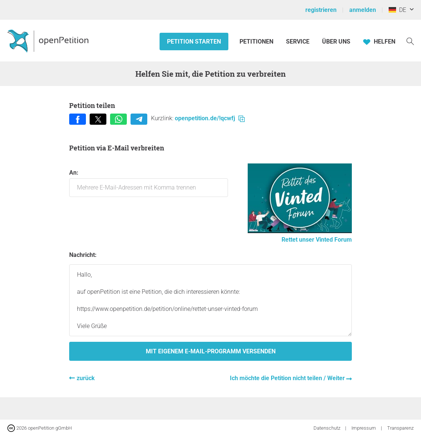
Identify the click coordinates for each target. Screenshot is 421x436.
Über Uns (336, 41)
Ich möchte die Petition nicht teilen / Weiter (288, 378)
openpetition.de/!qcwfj (210, 118)
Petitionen (257, 41)
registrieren (321, 9)
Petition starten (194, 41)
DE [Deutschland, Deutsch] (397, 9)
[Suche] (410, 40)
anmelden (362, 9)
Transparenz (400, 428)
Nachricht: (83, 254)
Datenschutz (327, 428)
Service (297, 41)
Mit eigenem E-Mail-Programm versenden (211, 351)
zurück (86, 378)
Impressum (364, 428)
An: (148, 183)
